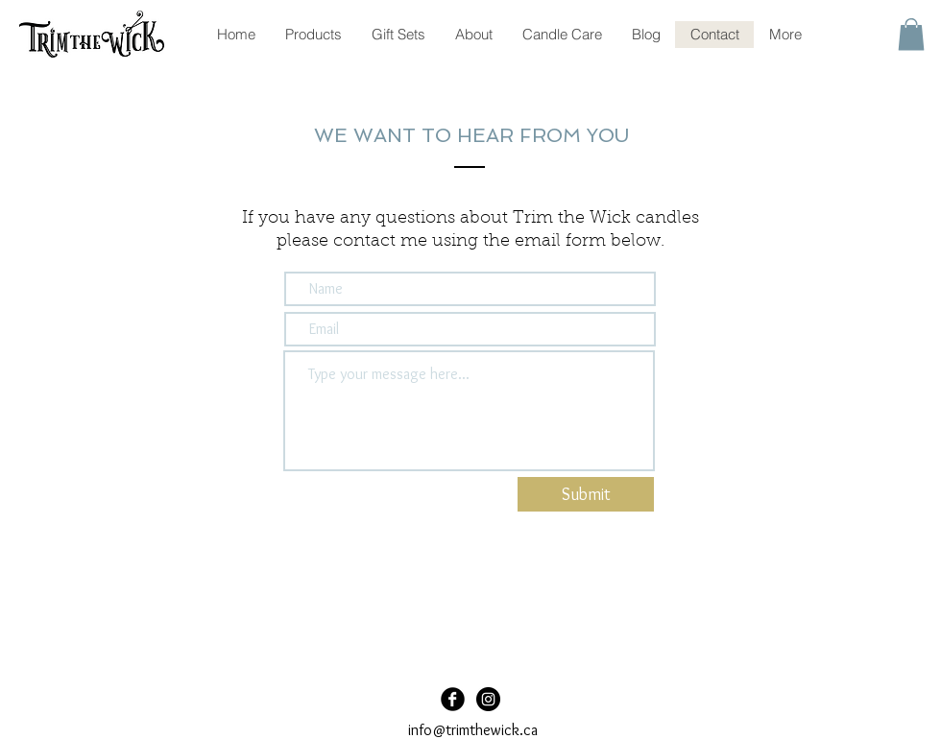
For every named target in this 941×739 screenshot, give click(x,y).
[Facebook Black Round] (453, 699)
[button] (911, 34)
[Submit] (586, 494)
